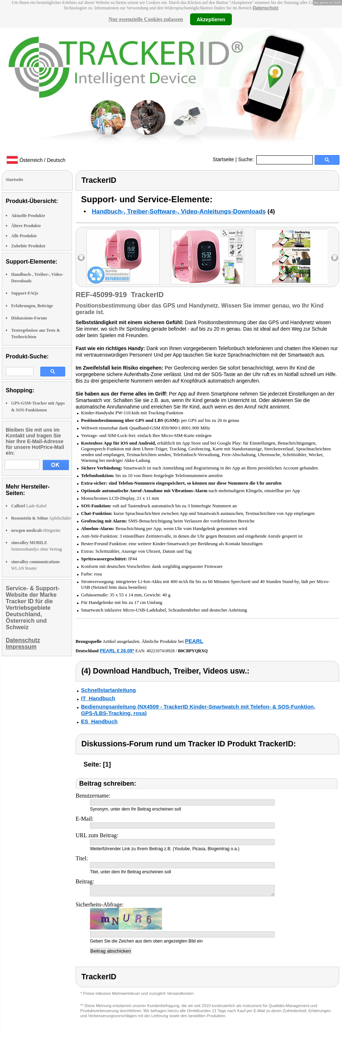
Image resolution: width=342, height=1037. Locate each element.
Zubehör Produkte (28, 245)
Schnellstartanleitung (108, 690)
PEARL (194, 641)
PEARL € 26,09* (117, 650)
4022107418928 (161, 650)
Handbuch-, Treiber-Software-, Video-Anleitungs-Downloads (179, 211)
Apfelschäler (41, 518)
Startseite (223, 159)
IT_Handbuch (98, 698)
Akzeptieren (211, 19)
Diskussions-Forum (29, 318)
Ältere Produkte (26, 225)
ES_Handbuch (99, 721)
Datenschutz (265, 7)
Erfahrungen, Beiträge (32, 305)
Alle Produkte (24, 235)
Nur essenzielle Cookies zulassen (145, 19)
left (81, 257)
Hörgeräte (35, 530)
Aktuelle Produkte (28, 215)
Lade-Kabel (28, 505)
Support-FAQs (24, 293)
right (334, 257)
